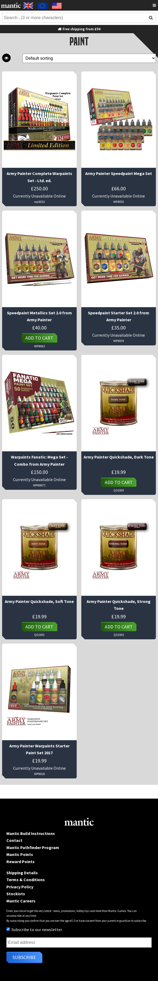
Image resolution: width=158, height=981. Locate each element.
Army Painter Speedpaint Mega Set (118, 173)
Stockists (15, 893)
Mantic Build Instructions (30, 833)
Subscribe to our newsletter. (34, 929)
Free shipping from (79, 29)
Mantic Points (19, 854)
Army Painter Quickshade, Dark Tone (119, 457)
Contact (14, 840)
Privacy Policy (19, 886)
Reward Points (20, 861)
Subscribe (24, 957)
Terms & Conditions (25, 879)
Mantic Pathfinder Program (32, 847)
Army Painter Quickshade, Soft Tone (39, 601)
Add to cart (39, 338)
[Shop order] (89, 58)
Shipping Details (22, 872)
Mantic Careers (20, 900)
